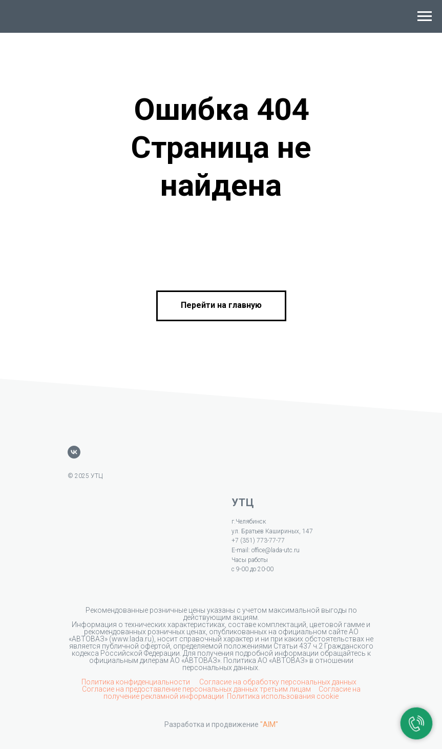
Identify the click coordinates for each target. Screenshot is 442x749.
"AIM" (269, 724)
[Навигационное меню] (424, 16)
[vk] (74, 452)
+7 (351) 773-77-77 (258, 540)
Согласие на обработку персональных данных (277, 682)
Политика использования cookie (283, 696)
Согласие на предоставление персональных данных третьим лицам (197, 689)
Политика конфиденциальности (136, 682)
